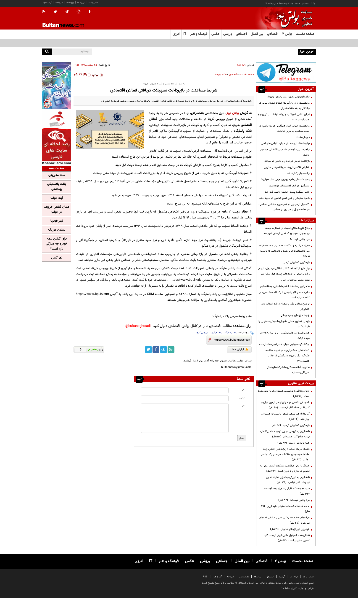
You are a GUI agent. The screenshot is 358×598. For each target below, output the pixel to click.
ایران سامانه (289, 589)
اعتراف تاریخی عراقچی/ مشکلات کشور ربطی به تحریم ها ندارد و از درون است (285, 468)
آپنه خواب (56, 198)
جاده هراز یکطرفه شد (298, 173)
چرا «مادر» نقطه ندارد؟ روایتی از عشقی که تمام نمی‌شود (284, 520)
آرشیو (281, 577)
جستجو (270, 577)
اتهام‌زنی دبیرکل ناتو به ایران (290, 529)
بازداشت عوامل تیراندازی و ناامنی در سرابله (287, 161)
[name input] (185, 390)
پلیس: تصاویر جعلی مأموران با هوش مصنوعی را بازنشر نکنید (284, 324)
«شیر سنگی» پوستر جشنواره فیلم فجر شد (287, 192)
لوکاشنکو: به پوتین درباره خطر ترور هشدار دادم (284, 344)
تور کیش (56, 257)
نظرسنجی (244, 577)
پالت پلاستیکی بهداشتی (56, 187)
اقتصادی (233, 75)
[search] (47, 51)
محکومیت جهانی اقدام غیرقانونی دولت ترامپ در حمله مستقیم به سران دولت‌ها (284, 128)
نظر (243, 406)
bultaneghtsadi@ (138, 326)
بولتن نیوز (232, 113)
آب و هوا (47, 3)
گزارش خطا (240, 349)
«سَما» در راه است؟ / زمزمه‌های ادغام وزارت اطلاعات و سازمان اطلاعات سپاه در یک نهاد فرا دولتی (285, 454)
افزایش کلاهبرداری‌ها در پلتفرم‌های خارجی (287, 167)
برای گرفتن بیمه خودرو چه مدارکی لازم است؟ (56, 243)
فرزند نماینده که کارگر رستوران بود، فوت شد (286, 491)
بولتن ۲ (287, 34)
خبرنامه (59, 3)
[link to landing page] (293, 18)
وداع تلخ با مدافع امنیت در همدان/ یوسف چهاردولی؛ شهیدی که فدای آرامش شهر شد (286, 230)
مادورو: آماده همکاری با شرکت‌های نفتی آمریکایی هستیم (288, 369)
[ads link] (286, 72)
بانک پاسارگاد (230, 333)
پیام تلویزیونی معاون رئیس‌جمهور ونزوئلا (288, 97)
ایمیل (242, 398)
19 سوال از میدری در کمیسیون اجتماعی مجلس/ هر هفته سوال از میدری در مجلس (284, 207)
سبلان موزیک (56, 229)
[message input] (185, 418)
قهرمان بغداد (303, 137)
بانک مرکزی (216, 333)
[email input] (185, 398)
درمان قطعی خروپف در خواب (56, 210)
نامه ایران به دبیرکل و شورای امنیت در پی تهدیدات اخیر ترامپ (288, 480)
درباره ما (81, 3)
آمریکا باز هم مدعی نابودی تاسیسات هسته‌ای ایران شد (285, 416)
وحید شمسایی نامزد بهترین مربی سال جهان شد (284, 180)
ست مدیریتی (56, 175)
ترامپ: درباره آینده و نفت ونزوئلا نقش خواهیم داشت (285, 152)
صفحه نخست (305, 34)
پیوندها (70, 3)
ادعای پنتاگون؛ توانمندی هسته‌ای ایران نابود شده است (284, 393)
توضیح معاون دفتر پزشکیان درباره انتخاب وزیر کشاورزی (285, 306)
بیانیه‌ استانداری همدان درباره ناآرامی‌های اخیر (285, 143)
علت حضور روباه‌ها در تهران (295, 280)
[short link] (231, 340)
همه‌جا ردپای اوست (293, 443)
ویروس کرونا (202, 333)
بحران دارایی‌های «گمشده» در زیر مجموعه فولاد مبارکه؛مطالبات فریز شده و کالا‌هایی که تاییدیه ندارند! (284, 251)
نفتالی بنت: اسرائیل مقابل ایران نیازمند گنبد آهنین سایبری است (287, 538)
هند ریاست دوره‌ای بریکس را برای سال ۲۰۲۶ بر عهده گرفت (285, 335)
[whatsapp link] (171, 349)
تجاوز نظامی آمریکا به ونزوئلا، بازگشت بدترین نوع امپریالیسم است (284, 117)
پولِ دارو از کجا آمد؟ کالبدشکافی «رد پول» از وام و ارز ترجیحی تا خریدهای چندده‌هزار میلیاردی (284, 271)
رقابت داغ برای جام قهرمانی (295, 315)
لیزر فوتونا (56, 221)
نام (243, 390)
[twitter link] (148, 349)
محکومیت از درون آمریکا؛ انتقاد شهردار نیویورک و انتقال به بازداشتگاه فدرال (284, 105)
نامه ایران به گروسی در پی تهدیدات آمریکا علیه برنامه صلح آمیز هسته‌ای (285, 434)
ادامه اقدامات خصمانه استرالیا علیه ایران (285, 509)
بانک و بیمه (220, 75)
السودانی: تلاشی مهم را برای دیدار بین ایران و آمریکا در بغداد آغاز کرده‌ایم (285, 405)
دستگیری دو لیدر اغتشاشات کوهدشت (289, 186)
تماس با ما (94, 3)
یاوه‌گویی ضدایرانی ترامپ (296, 262)
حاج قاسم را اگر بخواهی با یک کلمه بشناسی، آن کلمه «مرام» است (284, 295)
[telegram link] (163, 349)
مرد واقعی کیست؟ (300, 239)
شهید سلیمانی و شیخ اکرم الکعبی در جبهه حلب (284, 198)
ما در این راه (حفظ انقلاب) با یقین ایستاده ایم (285, 286)
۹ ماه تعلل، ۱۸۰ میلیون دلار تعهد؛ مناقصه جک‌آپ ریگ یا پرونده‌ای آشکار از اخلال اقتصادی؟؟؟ (288, 355)
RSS (205, 577)
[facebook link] (156, 349)
